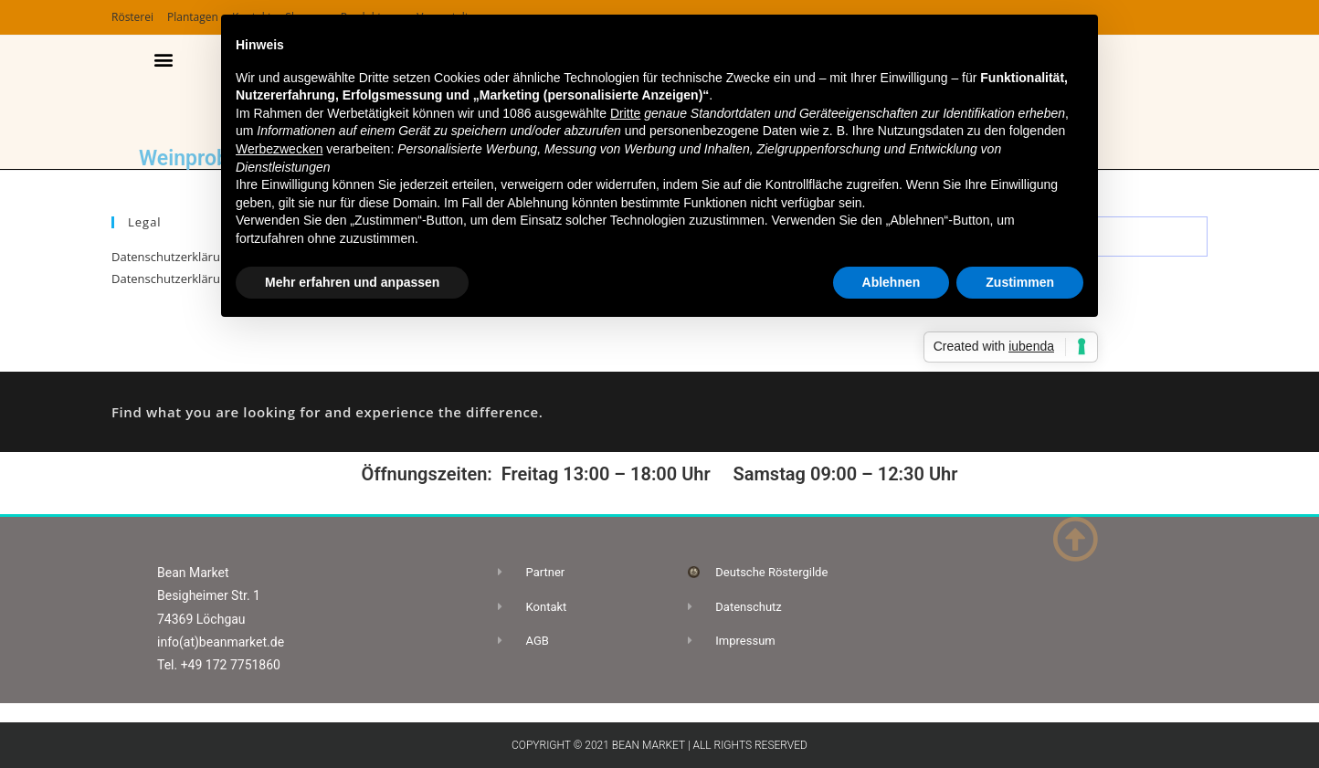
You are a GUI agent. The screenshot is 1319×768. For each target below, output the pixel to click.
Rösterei (132, 17)
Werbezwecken (279, 149)
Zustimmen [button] (1020, 282)
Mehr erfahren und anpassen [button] (352, 282)
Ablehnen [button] (891, 282)
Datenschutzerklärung (172, 256)
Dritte (625, 113)
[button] (163, 60)
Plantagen (192, 17)
